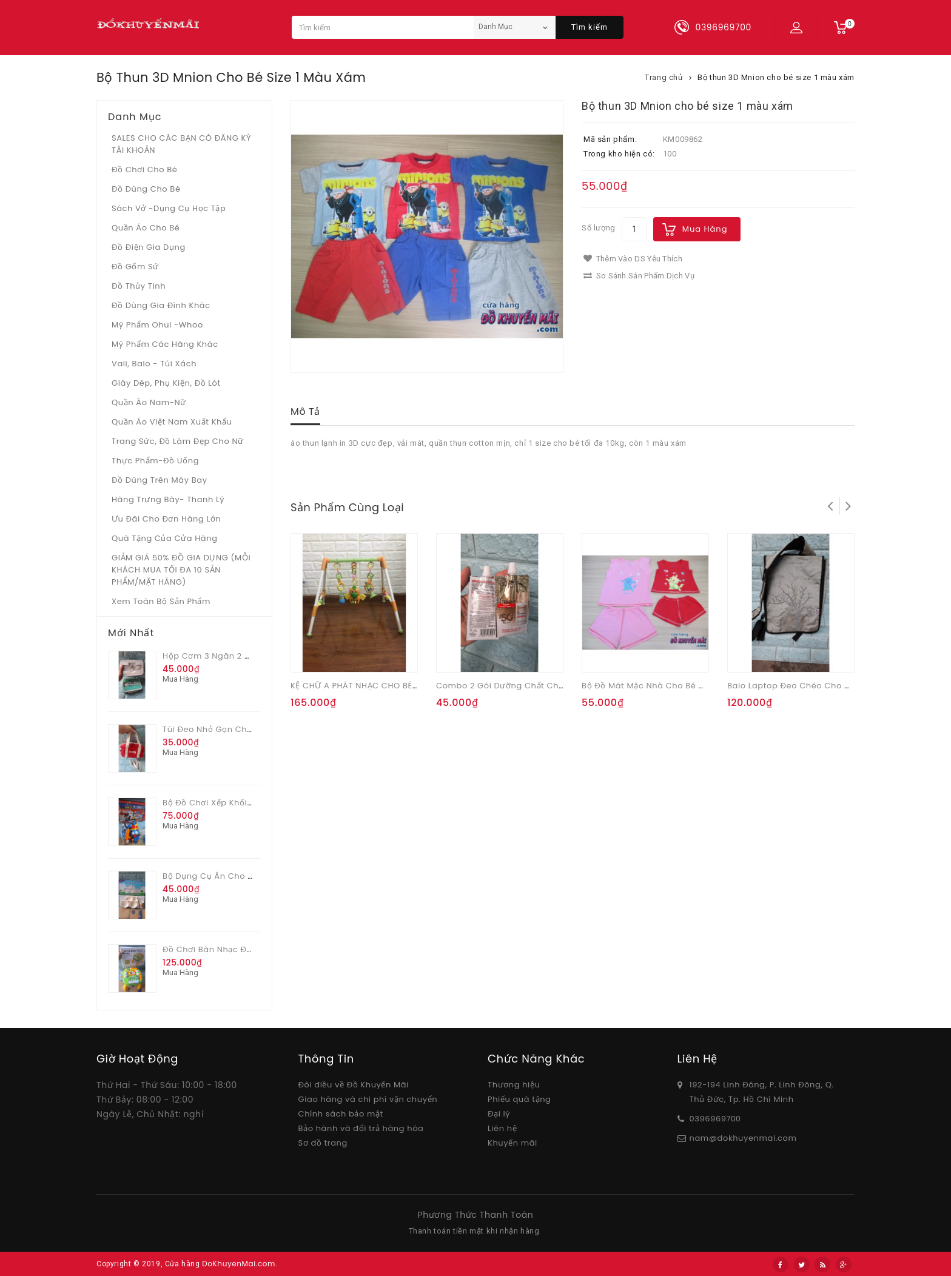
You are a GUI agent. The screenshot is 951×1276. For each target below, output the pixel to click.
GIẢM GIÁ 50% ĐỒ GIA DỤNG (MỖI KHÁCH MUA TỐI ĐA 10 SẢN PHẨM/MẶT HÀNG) (181, 570)
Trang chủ (663, 77)
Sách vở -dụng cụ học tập (169, 208)
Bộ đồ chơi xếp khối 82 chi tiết (228, 802)
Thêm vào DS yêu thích (632, 258)
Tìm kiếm (589, 27)
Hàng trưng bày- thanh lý (168, 499)
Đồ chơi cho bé (145, 169)
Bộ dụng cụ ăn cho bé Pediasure (233, 876)
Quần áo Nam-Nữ (149, 402)
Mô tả (305, 411)
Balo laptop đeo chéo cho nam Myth (807, 685)
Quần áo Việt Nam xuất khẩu (172, 422)
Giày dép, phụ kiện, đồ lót (166, 383)
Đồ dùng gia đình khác (161, 305)
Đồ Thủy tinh (139, 286)
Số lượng (599, 227)
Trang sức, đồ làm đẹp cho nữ (178, 441)
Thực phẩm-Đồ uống (155, 460)
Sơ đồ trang (323, 1143)
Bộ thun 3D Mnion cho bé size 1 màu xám (776, 77)
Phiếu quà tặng (519, 1099)
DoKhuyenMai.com (238, 1263)
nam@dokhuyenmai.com (743, 1138)
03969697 (710, 1118)
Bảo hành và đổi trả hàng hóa (361, 1128)
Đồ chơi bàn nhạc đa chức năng (233, 949)
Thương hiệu (514, 1084)
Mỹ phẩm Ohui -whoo (157, 325)
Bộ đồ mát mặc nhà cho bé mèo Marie (662, 685)
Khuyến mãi (512, 1143)
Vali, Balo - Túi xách (154, 363)
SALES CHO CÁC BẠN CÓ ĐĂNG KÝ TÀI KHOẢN (181, 144)
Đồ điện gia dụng (149, 247)
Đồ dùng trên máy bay (159, 480)
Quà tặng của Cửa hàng (165, 538)
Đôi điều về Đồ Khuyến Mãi (353, 1084)
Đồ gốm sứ (135, 266)
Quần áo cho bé (146, 227)
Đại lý (499, 1114)
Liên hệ (502, 1128)
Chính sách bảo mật (340, 1114)
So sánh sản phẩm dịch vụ (638, 275)
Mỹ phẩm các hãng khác (165, 344)
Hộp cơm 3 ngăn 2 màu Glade (227, 656)
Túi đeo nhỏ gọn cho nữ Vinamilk (234, 729)
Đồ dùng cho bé (146, 189)
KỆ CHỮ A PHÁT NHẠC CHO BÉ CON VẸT (371, 685)
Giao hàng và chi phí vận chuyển (368, 1099)
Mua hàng (705, 229)
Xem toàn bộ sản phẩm (161, 601)
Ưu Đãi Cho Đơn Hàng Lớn (166, 519)
